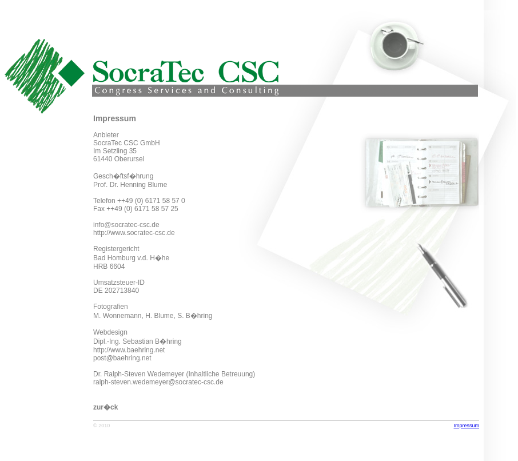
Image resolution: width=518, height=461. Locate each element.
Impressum (466, 425)
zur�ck (105, 407)
